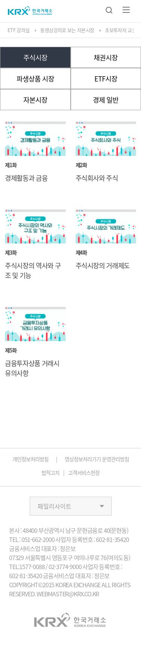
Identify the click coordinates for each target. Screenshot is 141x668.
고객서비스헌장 (84, 472)
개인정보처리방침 (30, 459)
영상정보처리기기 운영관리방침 (97, 459)
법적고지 (50, 472)
